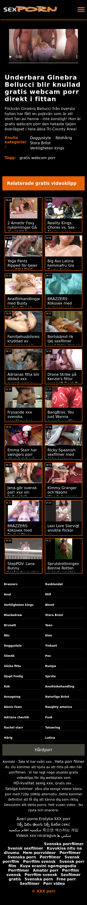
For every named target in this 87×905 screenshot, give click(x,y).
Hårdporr (43, 750)
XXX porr (62, 819)
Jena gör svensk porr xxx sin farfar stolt (22, 492)
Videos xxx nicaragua (36, 835)
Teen (48, 625)
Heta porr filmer (69, 761)
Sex (21, 761)
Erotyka (46, 819)
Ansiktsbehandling (59, 686)
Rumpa (50, 666)
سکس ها (64, 835)
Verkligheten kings (47, 148)
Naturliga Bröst (57, 696)
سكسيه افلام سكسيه (25, 830)
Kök (7, 686)
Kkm (48, 635)
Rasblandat (54, 584)
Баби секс (60, 824)
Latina (50, 737)
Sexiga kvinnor (19, 788)
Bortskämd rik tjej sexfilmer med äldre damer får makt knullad (64, 343)
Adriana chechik (16, 717)
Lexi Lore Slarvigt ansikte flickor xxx (64, 530)
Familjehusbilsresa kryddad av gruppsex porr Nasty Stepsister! (24, 343)
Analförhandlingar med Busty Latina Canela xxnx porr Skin (24, 305)
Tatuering (52, 727)
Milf (48, 594)
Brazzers (10, 584)
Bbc (7, 635)
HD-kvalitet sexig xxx (33, 783)
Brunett (10, 625)
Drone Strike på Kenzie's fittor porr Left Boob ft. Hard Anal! (63, 381)
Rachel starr (13, 727)
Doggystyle (40, 138)
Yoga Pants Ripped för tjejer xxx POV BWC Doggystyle (22, 267)
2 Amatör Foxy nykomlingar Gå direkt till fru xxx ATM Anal (22, 229)
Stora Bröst (40, 143)
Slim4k (9, 656)
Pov (48, 656)
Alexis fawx (13, 707)
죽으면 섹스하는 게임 (60, 830)
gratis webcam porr (37, 158)
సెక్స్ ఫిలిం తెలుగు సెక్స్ (33, 824)
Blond (49, 605)
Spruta (50, 676)
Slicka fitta (12, 666)
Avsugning (12, 696)
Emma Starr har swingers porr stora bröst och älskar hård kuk (22, 456)
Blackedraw (13, 615)
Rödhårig (64, 138)
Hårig (8, 737)
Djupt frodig (13, 676)
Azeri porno (27, 819)
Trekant (51, 645)
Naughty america (58, 707)
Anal (7, 594)
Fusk (48, 717)
